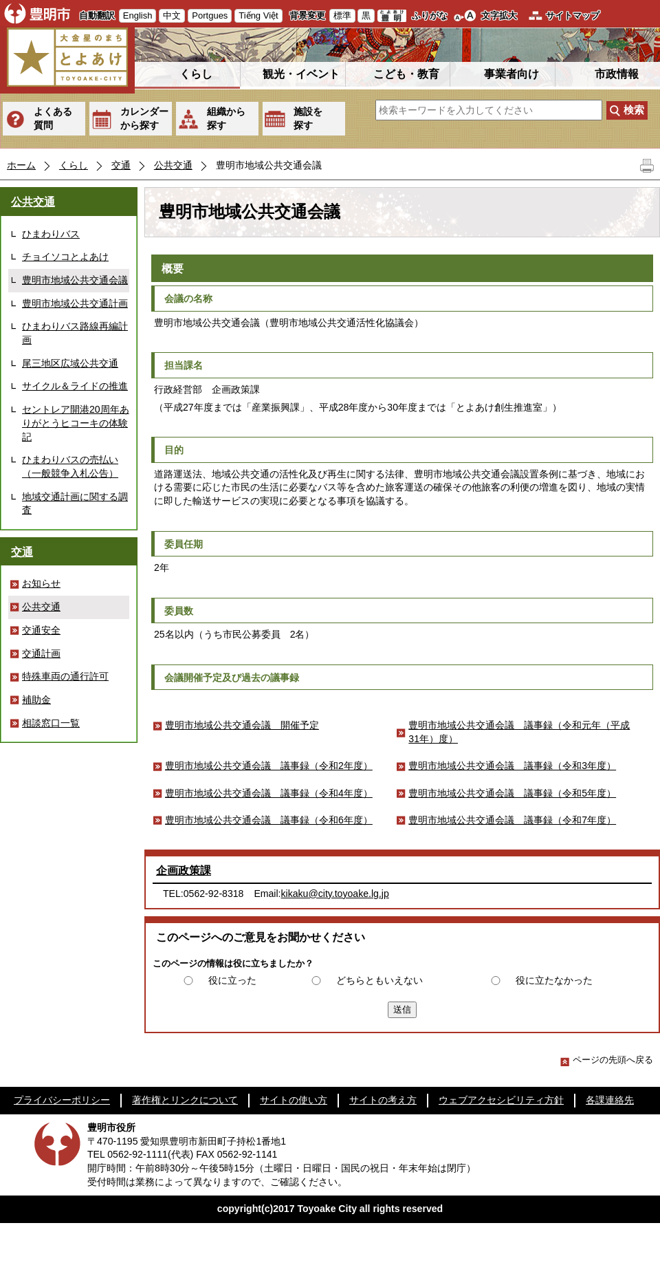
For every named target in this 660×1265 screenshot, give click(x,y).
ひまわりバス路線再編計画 (75, 333)
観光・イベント (301, 74)
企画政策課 (183, 870)
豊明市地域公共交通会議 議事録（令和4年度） (269, 793)
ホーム (21, 165)
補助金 (36, 699)
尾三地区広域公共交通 (70, 363)
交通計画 (41, 653)
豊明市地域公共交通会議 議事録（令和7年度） (512, 819)
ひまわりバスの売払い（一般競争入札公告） (70, 466)
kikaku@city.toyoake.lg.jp (335, 893)
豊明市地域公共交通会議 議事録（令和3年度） (512, 765)
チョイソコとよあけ (65, 256)
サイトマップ (573, 15)
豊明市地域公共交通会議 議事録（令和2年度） (269, 765)
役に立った (232, 980)
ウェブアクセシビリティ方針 (501, 1099)
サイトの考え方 (383, 1099)
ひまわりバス (51, 233)
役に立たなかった (554, 980)
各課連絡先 (610, 1099)
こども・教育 (406, 74)
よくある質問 (53, 118)
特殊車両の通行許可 (65, 676)
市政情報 (617, 74)
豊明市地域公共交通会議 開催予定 (242, 725)
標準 (342, 15)
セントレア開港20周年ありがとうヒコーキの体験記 (75, 423)
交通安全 (41, 630)
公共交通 (173, 165)
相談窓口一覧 (51, 722)
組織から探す (226, 118)
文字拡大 (499, 15)
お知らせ (41, 583)
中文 (172, 15)
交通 (121, 165)
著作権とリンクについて (185, 1099)
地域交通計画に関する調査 (75, 503)
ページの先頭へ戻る (606, 1060)
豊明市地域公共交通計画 (75, 303)
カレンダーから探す (144, 118)
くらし (195, 74)
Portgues (210, 15)
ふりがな (430, 15)
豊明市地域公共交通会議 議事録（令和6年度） (269, 819)
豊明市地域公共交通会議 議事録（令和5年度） (512, 793)
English (138, 15)
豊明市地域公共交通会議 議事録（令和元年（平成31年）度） (519, 732)
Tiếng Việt (258, 15)
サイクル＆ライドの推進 (75, 385)
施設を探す (308, 118)
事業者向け (511, 74)
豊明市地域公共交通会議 (75, 279)
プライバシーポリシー (62, 1099)
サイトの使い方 (293, 1099)
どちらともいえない (379, 980)
